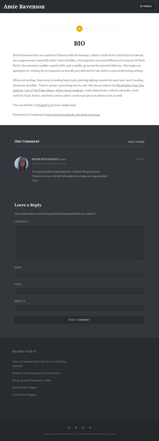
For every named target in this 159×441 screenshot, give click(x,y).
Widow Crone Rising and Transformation (36, 373)
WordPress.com (106, 433)
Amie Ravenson (24, 6)
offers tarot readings (69, 90)
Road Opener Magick (25, 387)
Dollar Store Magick (24, 394)
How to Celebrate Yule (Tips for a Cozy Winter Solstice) (39, 363)
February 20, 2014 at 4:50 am (49, 163)
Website (20, 301)
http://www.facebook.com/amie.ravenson (73, 114)
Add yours (136, 141)
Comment (22, 221)
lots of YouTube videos (39, 90)
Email (18, 284)
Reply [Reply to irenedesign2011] (141, 159)
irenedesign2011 (46, 159)
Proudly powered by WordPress (60, 433)
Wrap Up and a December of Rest (32, 380)
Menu (147, 6)
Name (18, 267)
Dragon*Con (45, 105)
